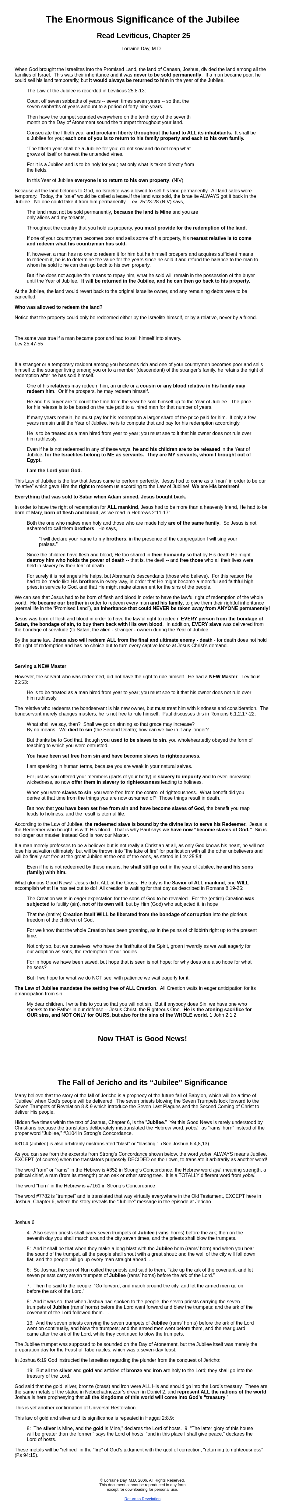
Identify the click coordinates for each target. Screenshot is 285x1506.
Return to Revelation (143, 1499)
